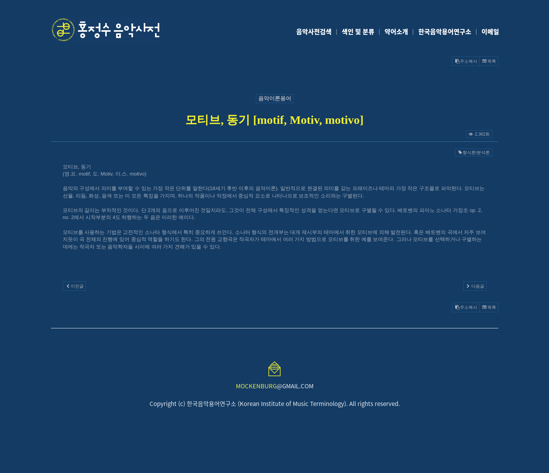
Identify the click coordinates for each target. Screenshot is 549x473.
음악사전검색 (314, 31)
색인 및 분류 (358, 31)
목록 (489, 61)
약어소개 (396, 31)
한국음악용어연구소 (444, 31)
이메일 (490, 31)
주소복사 (465, 61)
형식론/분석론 (473, 152)
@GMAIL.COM (275, 386)
